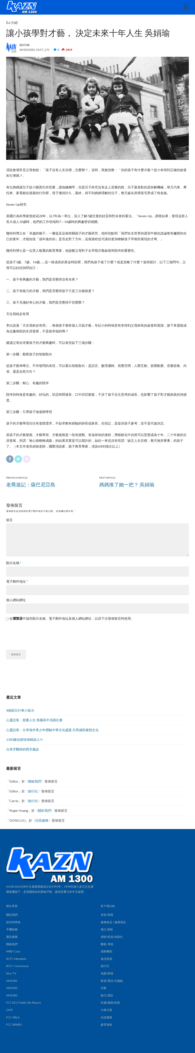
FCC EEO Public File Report (23, 1002)
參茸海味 (106, 1024)
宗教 (103, 988)
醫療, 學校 (107, 944)
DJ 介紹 (12, 23)
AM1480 (11, 995)
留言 (9, 520)
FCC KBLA (13, 1017)
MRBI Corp (13, 951)
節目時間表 (13, 922)
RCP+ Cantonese (17, 966)
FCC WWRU (14, 1024)
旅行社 (33, 791)
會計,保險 (107, 929)
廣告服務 (12, 936)
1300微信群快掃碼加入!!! (24, 739)
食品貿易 (106, 958)
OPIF (9, 1010)
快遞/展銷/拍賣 (110, 1002)
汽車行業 (106, 1010)
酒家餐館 (106, 951)
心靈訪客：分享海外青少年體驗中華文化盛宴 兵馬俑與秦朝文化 (52, 730)
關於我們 (44, 810)
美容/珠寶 (107, 914)
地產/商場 (107, 973)
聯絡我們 (34, 781)
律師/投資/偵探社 (112, 936)
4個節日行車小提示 (20, 710)
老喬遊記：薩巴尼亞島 (30, 484)
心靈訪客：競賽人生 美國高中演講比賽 (34, 720)
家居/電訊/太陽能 (112, 980)
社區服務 (41, 820)
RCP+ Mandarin (16, 958)
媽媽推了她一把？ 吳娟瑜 (126, 484)
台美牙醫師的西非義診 (22, 749)
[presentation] (37, 633)
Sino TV (11, 973)
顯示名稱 (13, 563)
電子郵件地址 (17, 581)
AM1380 (11, 980)
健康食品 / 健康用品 (113, 922)
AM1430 (11, 988)
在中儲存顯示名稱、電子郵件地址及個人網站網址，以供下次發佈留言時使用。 (71, 618)
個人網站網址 (16, 600)
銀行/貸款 (107, 995)
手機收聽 (12, 929)
